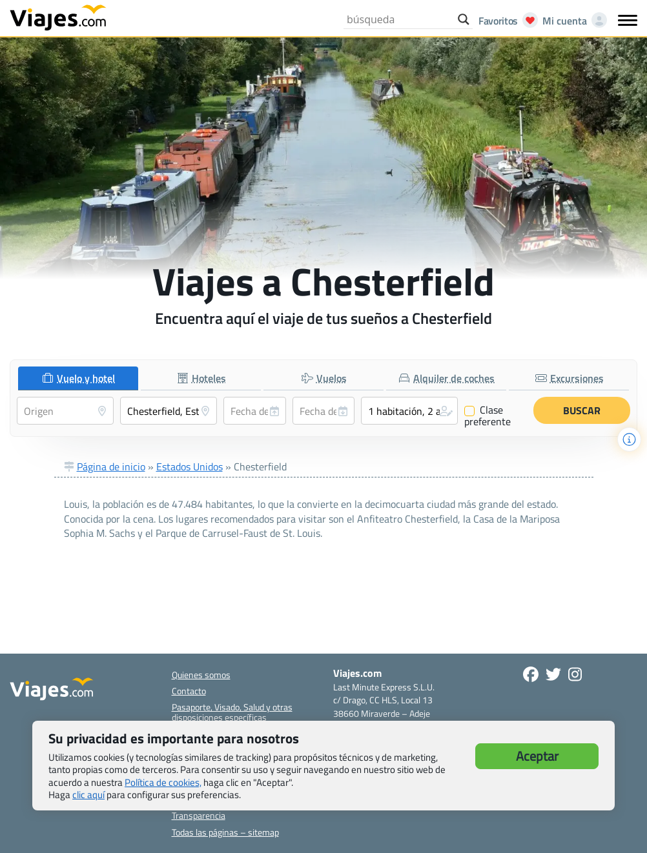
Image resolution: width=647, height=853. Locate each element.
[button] (409, 411)
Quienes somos (201, 674)
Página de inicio (111, 466)
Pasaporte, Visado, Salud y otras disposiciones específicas (232, 711)
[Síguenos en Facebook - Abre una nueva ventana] (530, 674)
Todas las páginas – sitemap (225, 832)
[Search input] (399, 19)
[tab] (78, 378)
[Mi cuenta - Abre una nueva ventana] (572, 20)
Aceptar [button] (537, 756)
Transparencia (198, 815)
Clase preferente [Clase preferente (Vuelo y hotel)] (487, 415)
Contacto (189, 690)
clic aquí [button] (88, 794)
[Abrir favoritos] (504, 20)
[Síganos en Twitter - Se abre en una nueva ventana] (553, 674)
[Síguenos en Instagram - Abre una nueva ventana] (575, 674)
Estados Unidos (189, 466)
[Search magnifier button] (464, 19)
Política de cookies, (163, 782)
